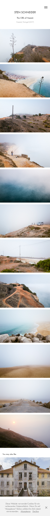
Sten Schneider (25, 12)
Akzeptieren (26, 511)
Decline (36, 511)
